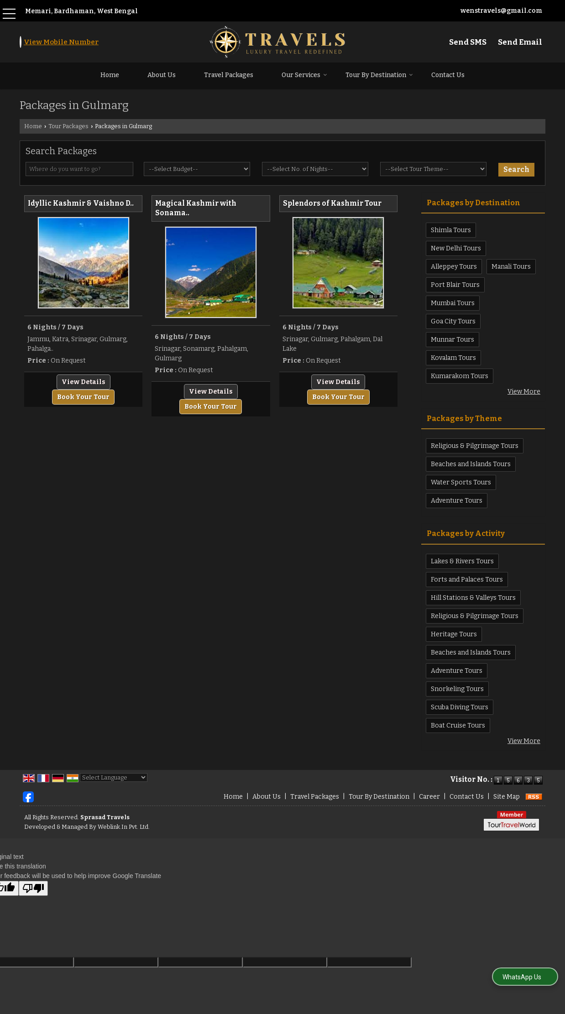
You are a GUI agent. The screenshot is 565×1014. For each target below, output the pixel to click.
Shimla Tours (451, 230)
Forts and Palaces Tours (467, 579)
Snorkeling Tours (457, 689)
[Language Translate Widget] (113, 777)
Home (109, 75)
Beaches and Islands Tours (471, 464)
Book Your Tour (83, 397)
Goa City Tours (453, 321)
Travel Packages (228, 75)
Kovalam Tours (453, 358)
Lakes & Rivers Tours (462, 561)
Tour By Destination (379, 75)
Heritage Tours (454, 634)
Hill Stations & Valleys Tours (473, 598)
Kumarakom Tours (459, 376)
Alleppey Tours (454, 266)
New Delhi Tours (456, 248)
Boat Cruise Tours (458, 725)
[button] (61, 42)
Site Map (506, 797)
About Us (161, 75)
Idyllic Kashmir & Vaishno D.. (81, 203)
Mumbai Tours (453, 303)
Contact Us (448, 75)
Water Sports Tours (461, 482)
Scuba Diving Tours (459, 707)
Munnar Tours (452, 339)
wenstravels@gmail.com (501, 11)
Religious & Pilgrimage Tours (474, 446)
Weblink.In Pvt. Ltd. (124, 826)
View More (523, 391)
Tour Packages (68, 126)
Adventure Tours (456, 500)
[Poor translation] (33, 888)
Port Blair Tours (455, 285)
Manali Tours (511, 266)
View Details (83, 382)
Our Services (304, 75)
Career (429, 797)
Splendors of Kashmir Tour (332, 203)
